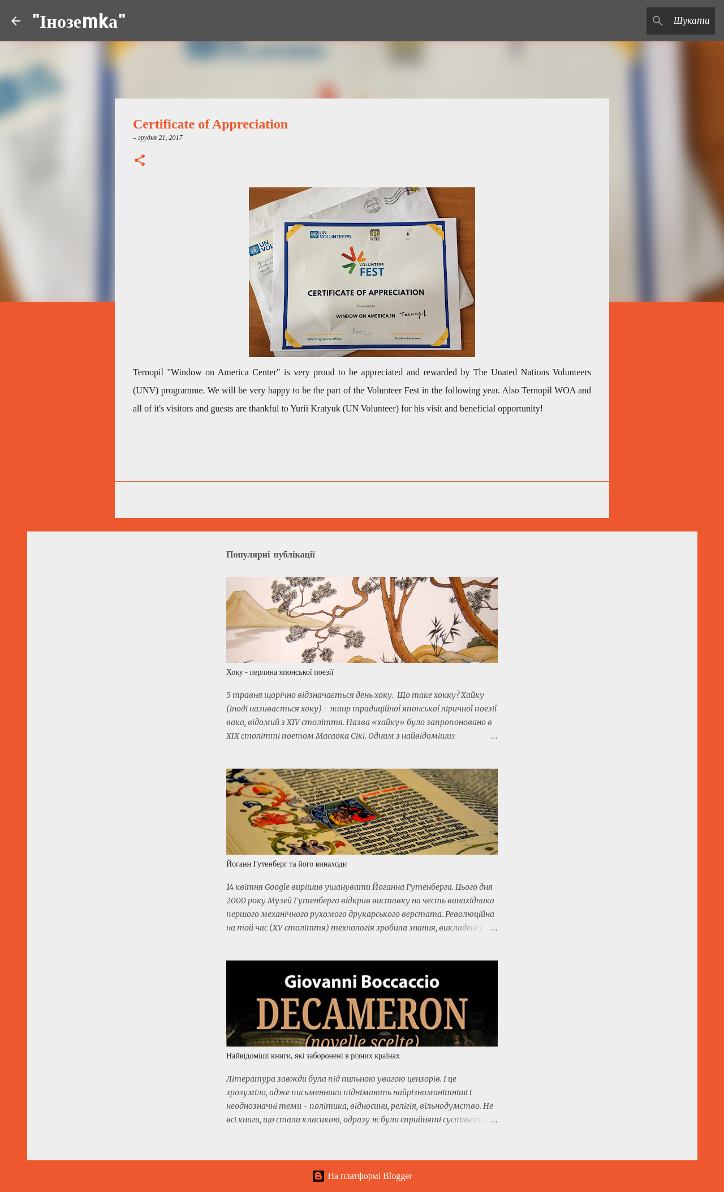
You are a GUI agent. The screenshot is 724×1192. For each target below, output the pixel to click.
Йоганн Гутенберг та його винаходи (286, 864)
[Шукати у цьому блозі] (655, 21)
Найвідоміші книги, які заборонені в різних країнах (313, 1056)
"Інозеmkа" (79, 20)
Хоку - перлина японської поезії (280, 672)
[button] (139, 161)
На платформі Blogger (362, 1176)
